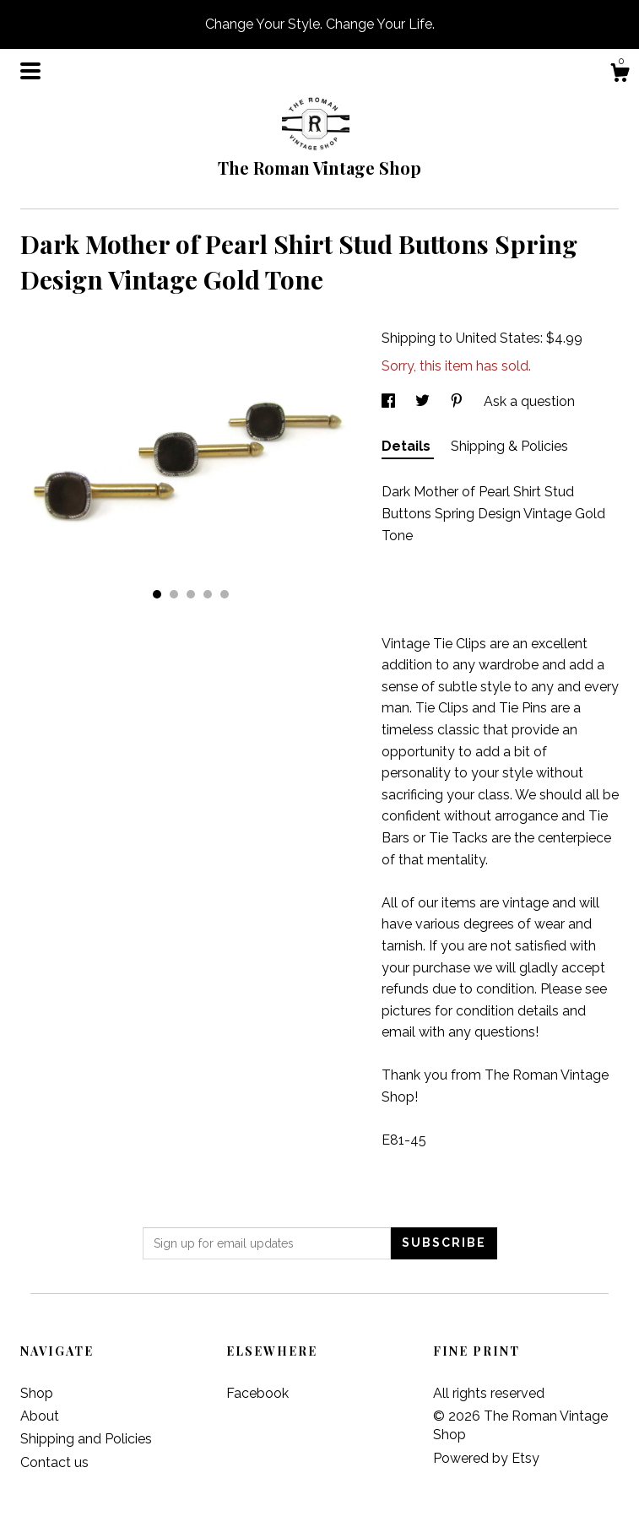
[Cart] (619, 75)
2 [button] (174, 594)
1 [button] (157, 594)
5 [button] (224, 594)
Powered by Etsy (486, 1458)
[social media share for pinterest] (458, 401)
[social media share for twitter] (424, 401)
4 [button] (207, 594)
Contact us (54, 1462)
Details (408, 446)
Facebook (257, 1393)
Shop (36, 1393)
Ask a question (529, 401)
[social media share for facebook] (390, 401)
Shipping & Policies (509, 446)
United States (498, 338)
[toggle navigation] (30, 70)
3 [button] (191, 594)
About (39, 1416)
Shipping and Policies (86, 1439)
